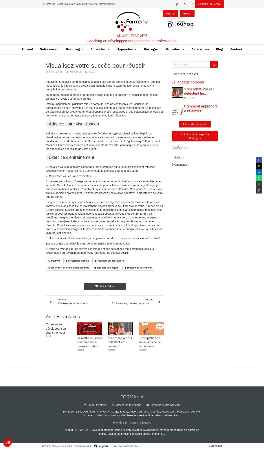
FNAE (137, 446)
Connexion (215, 445)
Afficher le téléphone (128, 404)
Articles (176, 157)
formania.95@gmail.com (166, 404)
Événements (179, 164)
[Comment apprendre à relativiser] (177, 109)
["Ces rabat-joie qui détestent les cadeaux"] (177, 92)
